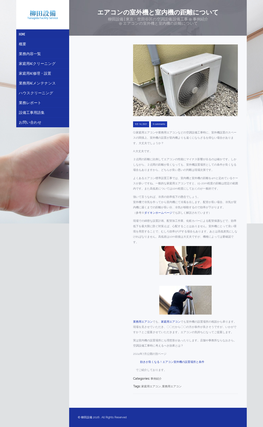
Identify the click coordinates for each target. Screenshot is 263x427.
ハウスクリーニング (36, 93)
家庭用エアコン (171, 321)
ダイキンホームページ (158, 212)
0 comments (159, 124)
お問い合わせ (30, 122)
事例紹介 (156, 378)
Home (22, 34)
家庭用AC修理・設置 (35, 73)
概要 (22, 44)
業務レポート (30, 103)
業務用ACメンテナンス (37, 83)
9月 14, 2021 (141, 124)
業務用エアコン (143, 321)
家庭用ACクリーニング (37, 64)
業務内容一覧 (30, 54)
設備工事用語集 (32, 113)
